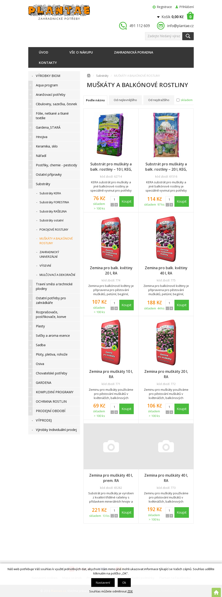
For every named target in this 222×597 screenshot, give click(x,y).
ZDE (130, 591)
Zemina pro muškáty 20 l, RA (166, 374)
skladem (187, 100)
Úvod (43, 52)
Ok (124, 582)
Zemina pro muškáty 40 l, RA (166, 478)
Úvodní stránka (89, 76)
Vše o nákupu (81, 52)
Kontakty (48, 62)
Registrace (164, 7)
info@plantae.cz (180, 25)
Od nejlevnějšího (125, 100)
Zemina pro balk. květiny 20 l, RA (111, 270)
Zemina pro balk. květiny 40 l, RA (166, 270)
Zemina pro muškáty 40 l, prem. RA (111, 478)
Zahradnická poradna (133, 52)
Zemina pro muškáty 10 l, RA (111, 374)
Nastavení (103, 582)
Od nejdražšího (158, 100)
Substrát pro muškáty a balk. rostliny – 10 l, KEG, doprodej (111, 166)
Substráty (102, 76)
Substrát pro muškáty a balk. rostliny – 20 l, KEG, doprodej (166, 166)
